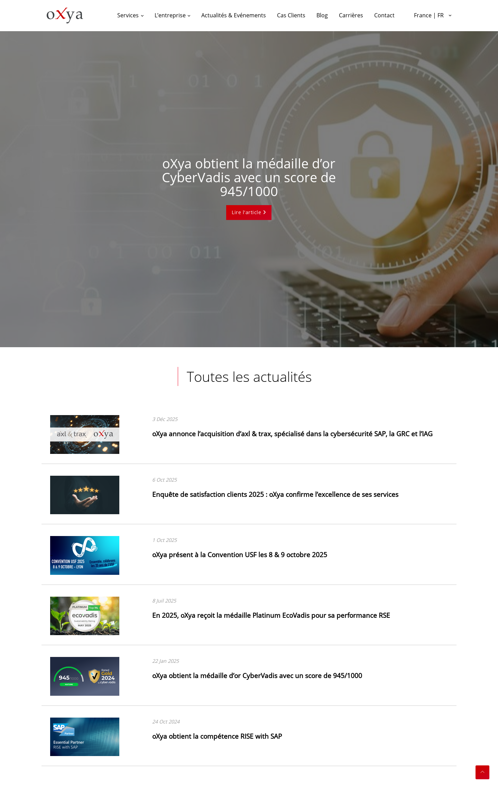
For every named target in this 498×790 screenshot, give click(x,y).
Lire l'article (249, 212)
